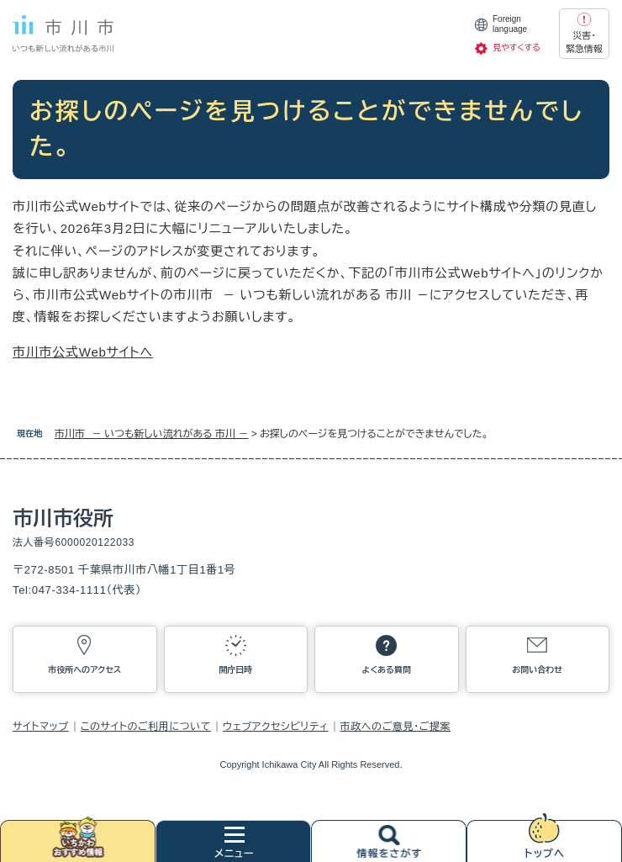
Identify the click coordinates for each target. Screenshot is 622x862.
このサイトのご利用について (146, 726)
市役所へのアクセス (84, 669)
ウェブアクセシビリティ (276, 726)
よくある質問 (386, 669)
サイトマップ (41, 726)
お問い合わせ (537, 669)
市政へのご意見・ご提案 (395, 726)
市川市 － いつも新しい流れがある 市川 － (151, 434)
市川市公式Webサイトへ (83, 352)
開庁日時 (235, 669)
